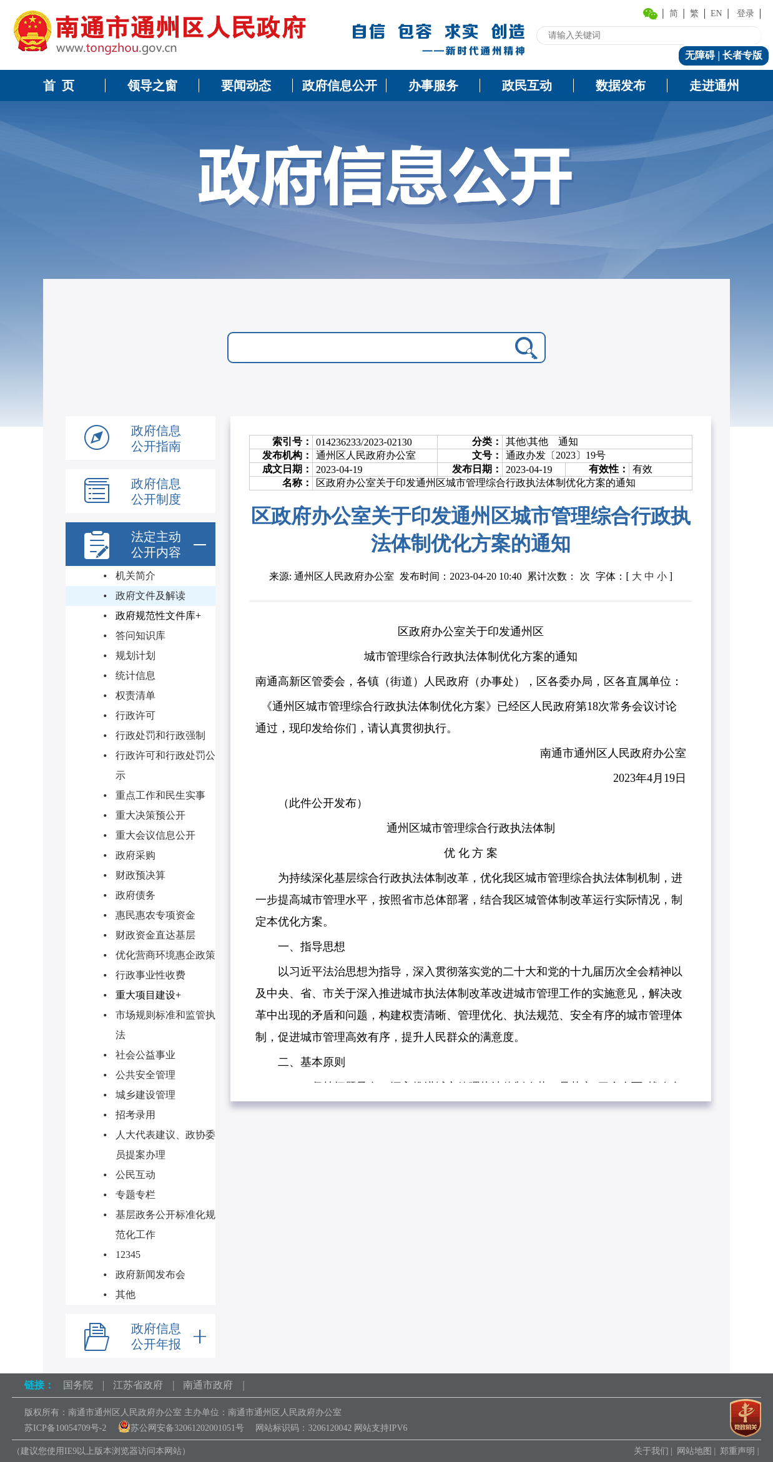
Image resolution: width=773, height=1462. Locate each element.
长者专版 (742, 55)
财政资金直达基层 (155, 935)
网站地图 (694, 1451)
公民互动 (135, 1174)
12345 (128, 1254)
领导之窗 (152, 85)
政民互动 (527, 85)
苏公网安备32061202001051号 (181, 1428)
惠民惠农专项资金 (155, 915)
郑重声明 (737, 1451)
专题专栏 (135, 1194)
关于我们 (651, 1451)
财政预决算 (140, 875)
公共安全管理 (145, 1075)
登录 (745, 13)
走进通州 (714, 85)
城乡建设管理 (145, 1094)
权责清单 (135, 695)
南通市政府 (208, 1385)
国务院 (78, 1385)
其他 (125, 1294)
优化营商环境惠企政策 (165, 955)
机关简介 (135, 575)
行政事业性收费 (150, 975)
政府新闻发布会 (150, 1274)
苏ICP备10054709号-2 (65, 1428)
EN (716, 13)
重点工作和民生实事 (160, 795)
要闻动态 (246, 85)
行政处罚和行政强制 (160, 735)
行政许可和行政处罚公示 (165, 765)
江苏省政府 (138, 1385)
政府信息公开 (339, 85)
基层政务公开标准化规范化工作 (165, 1224)
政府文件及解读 (150, 595)
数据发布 (621, 85)
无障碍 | (703, 55)
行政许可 (135, 715)
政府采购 (135, 855)
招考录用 (135, 1114)
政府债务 (135, 895)
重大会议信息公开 (155, 835)
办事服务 (433, 85)
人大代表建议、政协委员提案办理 (165, 1144)
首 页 (58, 85)
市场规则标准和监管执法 (165, 1025)
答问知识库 (140, 635)
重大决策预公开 (150, 815)
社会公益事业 (145, 1055)
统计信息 (135, 675)
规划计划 (135, 655)
